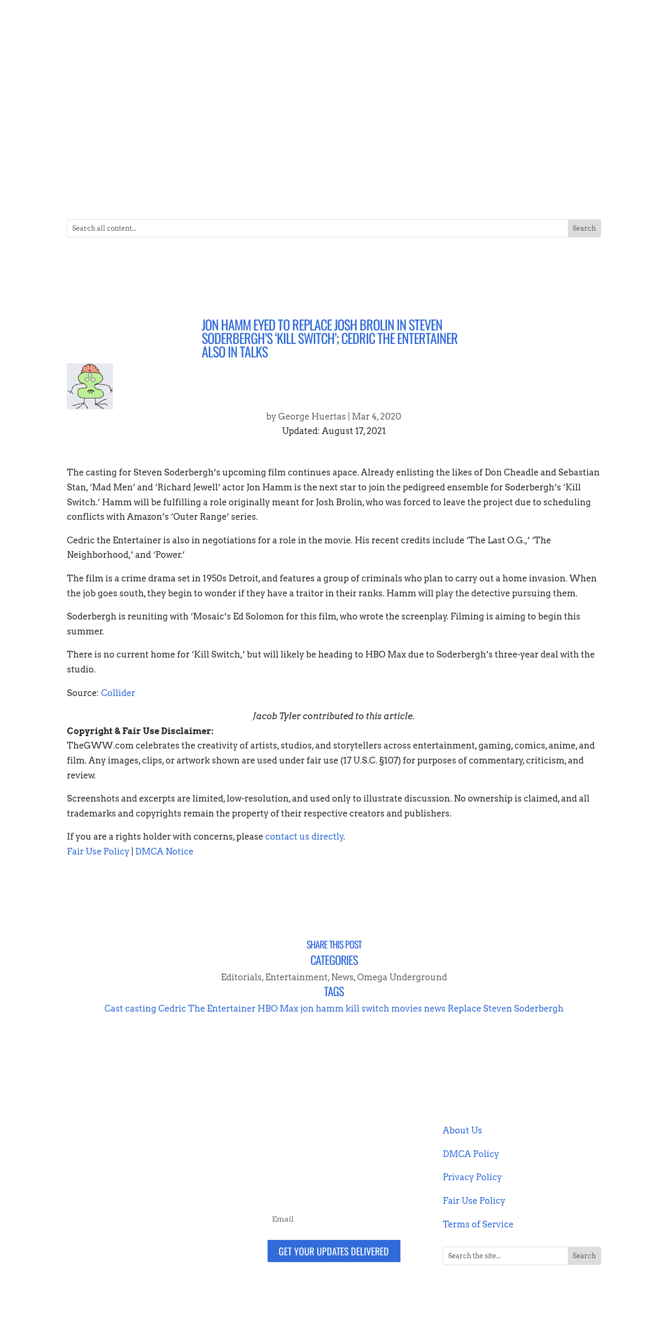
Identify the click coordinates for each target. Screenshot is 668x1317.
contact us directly (304, 836)
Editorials (241, 977)
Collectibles (239, 161)
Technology (507, 161)
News (419, 161)
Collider (118, 693)
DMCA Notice (164, 851)
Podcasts (462, 161)
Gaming (386, 161)
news (435, 1008)
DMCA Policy (471, 1154)
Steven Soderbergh (523, 1008)
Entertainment (329, 161)
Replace (464, 1008)
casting (140, 1008)
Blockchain (150, 161)
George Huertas (312, 416)
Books (189, 161)
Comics (282, 161)
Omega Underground (402, 977)
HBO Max (277, 1008)
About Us (462, 1130)
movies (406, 1008)
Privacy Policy (472, 1177)
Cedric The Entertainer (207, 1008)
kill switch (367, 1008)
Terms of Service (478, 1224)
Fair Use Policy (98, 851)
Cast (113, 1008)
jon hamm (322, 1008)
